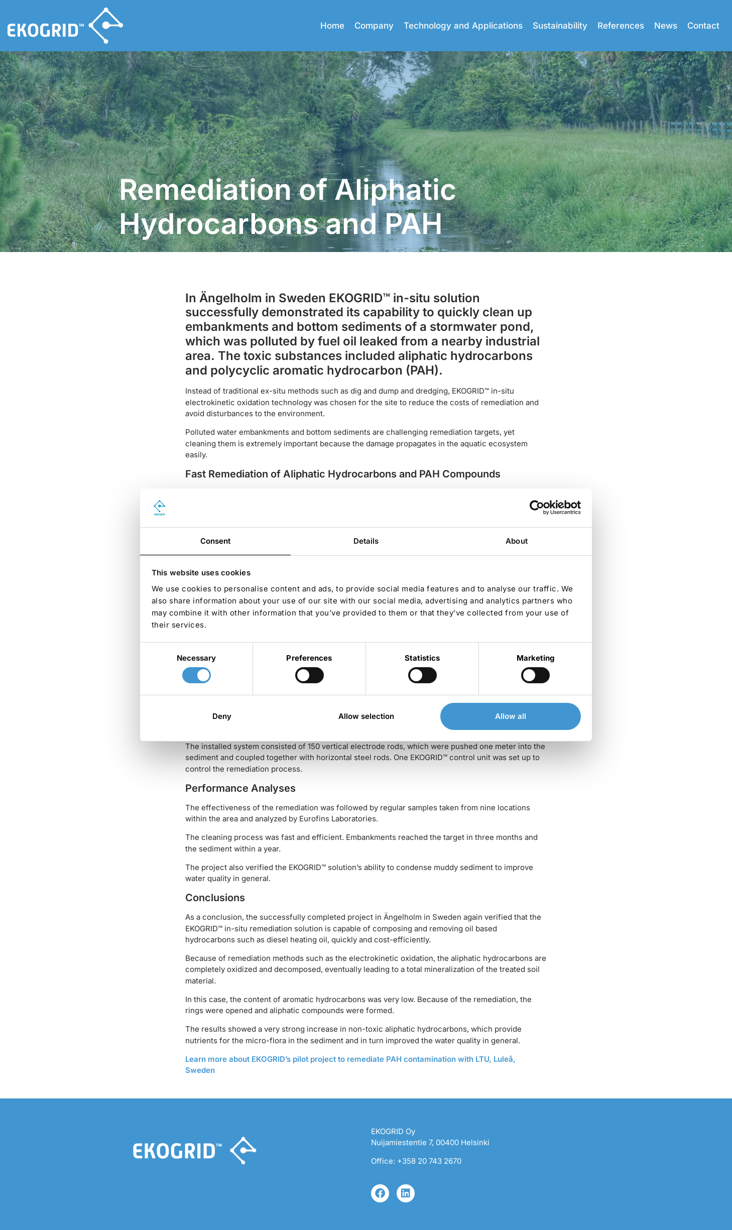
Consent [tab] (215, 541)
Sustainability (560, 26)
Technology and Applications (463, 26)
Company (374, 26)
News (665, 26)
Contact (703, 26)
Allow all (510, 716)
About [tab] (517, 541)
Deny (221, 716)
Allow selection (366, 716)
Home (332, 26)
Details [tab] (366, 541)
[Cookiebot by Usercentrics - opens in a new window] (537, 507)
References (620, 26)
